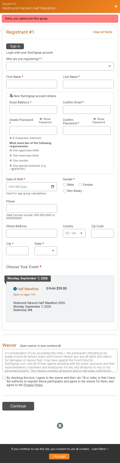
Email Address (20, 102)
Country (68, 226)
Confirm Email (73, 102)
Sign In (15, 46)
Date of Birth (15, 179)
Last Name (71, 77)
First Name (14, 77)
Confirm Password (71, 121)
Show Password (45, 120)
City (10, 244)
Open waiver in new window (40, 346)
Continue (18, 406)
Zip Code (97, 226)
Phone (10, 201)
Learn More (99, 449)
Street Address (16, 226)
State (39, 244)
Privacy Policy (33, 385)
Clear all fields (102, 32)
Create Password (21, 121)
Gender (69, 179)
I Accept (59, 456)
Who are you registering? (24, 59)
